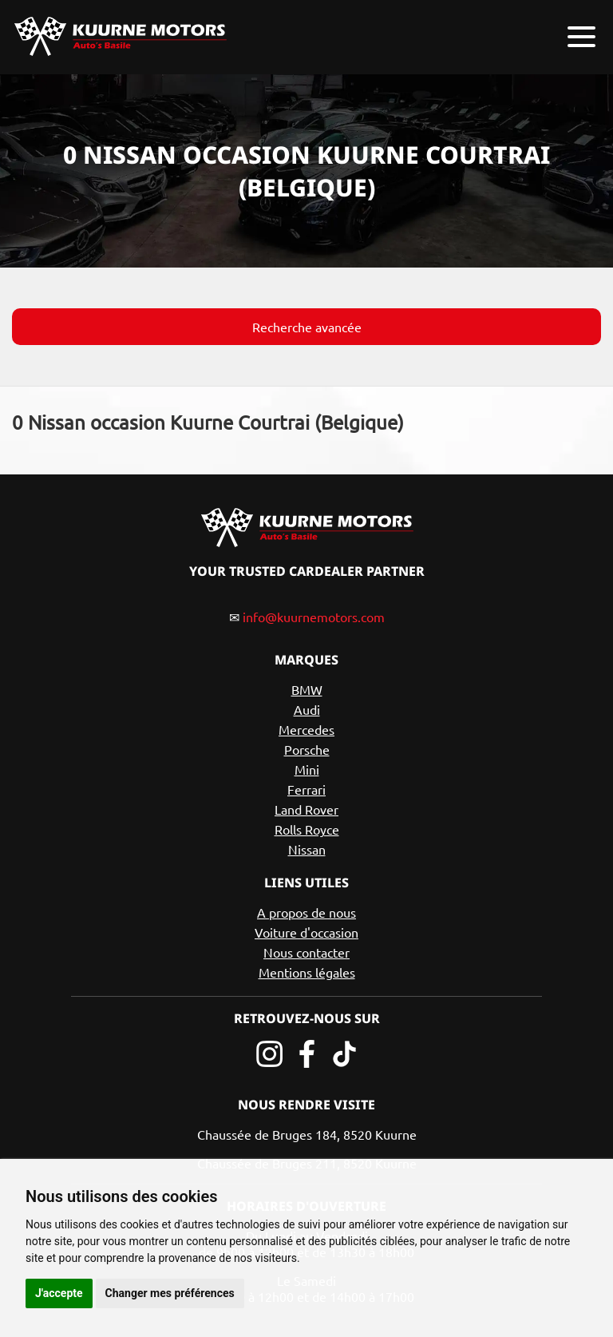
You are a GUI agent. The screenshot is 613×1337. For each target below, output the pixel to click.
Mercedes (306, 729)
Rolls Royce (307, 829)
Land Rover (306, 809)
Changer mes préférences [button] (170, 1293)
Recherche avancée (307, 327)
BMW (306, 689)
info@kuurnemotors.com (314, 617)
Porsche (307, 749)
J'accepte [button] (59, 1293)
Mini (307, 769)
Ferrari (306, 789)
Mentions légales (307, 972)
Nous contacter (306, 952)
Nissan (307, 849)
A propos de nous (306, 912)
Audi (307, 709)
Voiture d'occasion (306, 932)
